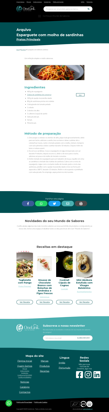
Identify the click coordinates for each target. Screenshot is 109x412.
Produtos (44, 366)
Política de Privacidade (24, 402)
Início (18, 50)
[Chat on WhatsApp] (9, 403)
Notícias (24, 382)
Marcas (44, 361)
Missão (29, 2)
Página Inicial (24, 361)
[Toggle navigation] (54, 16)
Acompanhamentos (84, 291)
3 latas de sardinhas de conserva (39, 94)
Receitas (23, 50)
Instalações (47, 2)
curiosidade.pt (88, 409)
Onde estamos (37, 2)
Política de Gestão (58, 2)
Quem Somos (20, 2)
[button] (80, 94)
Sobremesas (44, 297)
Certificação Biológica (24, 377)
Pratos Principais (28, 39)
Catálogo (25, 387)
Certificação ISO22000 (25, 375)
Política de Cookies (40, 402)
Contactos (24, 392)
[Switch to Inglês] (82, 1)
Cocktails (64, 289)
